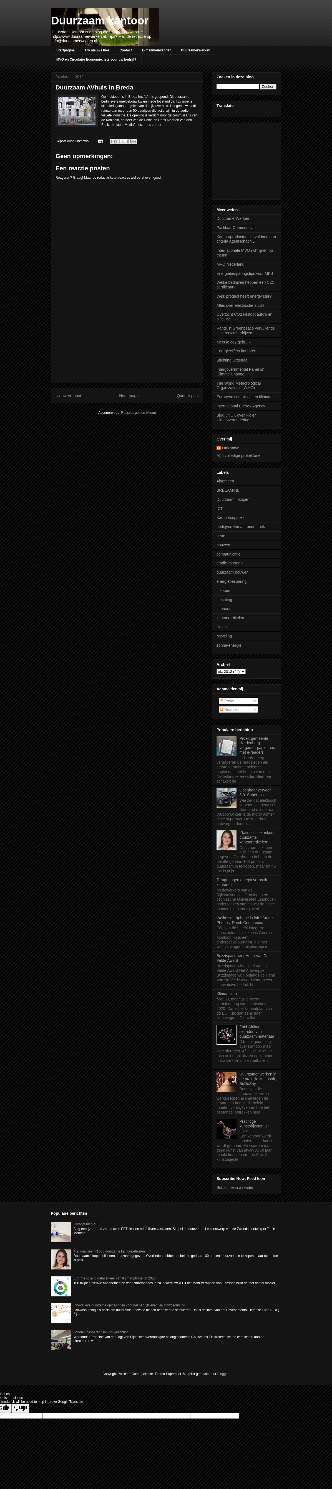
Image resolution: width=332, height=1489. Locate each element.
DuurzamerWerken (195, 50)
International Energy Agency (241, 406)
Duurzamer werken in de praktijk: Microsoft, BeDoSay (258, 1079)
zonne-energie (229, 645)
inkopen (223, 590)
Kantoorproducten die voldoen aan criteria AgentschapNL (246, 239)
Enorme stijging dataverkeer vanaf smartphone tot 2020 (115, 1278)
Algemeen (225, 481)
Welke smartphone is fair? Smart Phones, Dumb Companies (245, 920)
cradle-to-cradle (230, 563)
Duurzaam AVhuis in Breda (94, 87)
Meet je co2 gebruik (233, 342)
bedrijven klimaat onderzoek (241, 526)
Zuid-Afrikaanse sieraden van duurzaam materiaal (257, 1032)
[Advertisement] (127, 344)
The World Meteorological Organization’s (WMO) (239, 385)
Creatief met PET (86, 1224)
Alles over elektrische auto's (241, 305)
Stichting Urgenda (232, 360)
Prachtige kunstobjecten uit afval (254, 1126)
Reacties (229, 709)
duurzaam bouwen (232, 572)
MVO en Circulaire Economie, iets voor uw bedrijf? (96, 59)
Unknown (231, 448)
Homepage (129, 396)
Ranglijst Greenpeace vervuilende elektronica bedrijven (246, 330)
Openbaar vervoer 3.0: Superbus (255, 792)
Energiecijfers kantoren (236, 351)
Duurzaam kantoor (100, 20)
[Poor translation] (20, 1408)
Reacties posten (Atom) (138, 413)
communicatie (228, 554)
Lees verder (152, 125)
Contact (125, 50)
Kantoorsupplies (230, 517)
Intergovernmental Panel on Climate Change (240, 371)
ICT (220, 508)
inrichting (224, 599)
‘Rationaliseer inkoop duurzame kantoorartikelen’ (109, 1251)
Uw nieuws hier (97, 50)
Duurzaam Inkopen (233, 499)
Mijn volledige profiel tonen (240, 455)
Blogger (223, 1374)
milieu (222, 627)
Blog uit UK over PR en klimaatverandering (236, 417)
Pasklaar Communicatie (237, 227)
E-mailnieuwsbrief (156, 50)
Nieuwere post (68, 396)
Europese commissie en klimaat (244, 397)
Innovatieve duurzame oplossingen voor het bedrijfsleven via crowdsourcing (129, 1305)
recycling (224, 636)
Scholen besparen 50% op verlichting (101, 1332)
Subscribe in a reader (235, 1187)
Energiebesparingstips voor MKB (245, 273)
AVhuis (149, 97)
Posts (227, 701)
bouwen (223, 545)
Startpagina (65, 50)
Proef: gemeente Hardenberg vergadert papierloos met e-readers (257, 745)
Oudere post (188, 396)
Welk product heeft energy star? (244, 296)
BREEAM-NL (228, 490)
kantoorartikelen (230, 618)
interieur (224, 608)
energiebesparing (232, 581)
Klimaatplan (227, 994)
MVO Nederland (230, 264)
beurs (221, 536)
